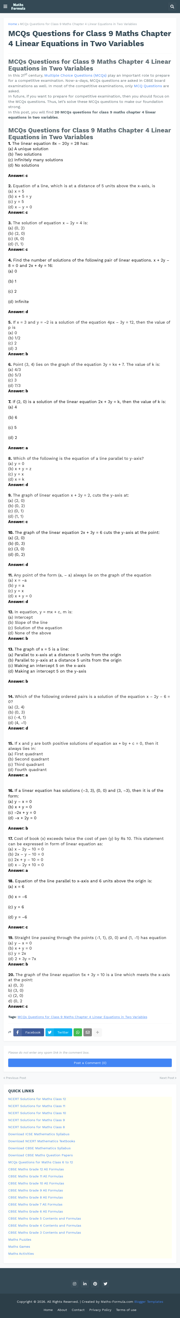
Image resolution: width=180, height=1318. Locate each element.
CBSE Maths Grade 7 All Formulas (35, 1204)
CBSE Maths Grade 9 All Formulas (35, 1190)
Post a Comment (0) (90, 1063)
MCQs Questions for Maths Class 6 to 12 (40, 1162)
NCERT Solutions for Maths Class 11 (36, 1106)
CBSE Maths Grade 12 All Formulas (36, 1169)
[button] (5, 6)
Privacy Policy (100, 1310)
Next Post (167, 1077)
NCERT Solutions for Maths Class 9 (36, 1120)
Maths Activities (21, 1253)
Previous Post (16, 1077)
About (62, 1310)
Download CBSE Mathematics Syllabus (39, 1148)
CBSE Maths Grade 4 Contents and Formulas (44, 1225)
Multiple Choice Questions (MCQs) (75, 75)
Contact (78, 1310)
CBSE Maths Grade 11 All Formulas (35, 1176)
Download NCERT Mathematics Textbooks (41, 1141)
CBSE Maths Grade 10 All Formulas (36, 1183)
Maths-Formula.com (117, 1301)
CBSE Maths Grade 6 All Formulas (35, 1211)
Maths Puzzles (19, 1239)
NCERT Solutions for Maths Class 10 (37, 1113)
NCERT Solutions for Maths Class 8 (36, 1127)
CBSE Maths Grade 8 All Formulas (35, 1197)
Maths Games (19, 1246)
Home (12, 24)
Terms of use (126, 1310)
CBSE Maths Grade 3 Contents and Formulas (44, 1232)
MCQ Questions (148, 86)
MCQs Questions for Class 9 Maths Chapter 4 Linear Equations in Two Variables (78, 24)
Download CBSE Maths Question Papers (40, 1155)
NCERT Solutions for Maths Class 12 (37, 1099)
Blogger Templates (148, 1301)
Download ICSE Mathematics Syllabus (38, 1134)
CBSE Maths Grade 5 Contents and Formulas (44, 1218)
